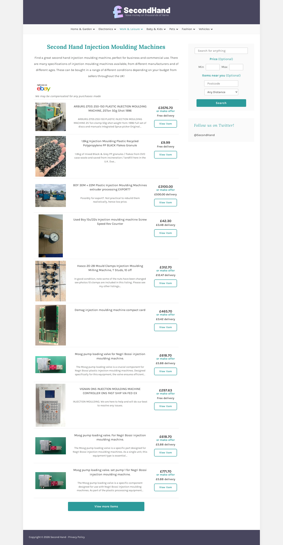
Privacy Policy (76, 537)
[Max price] (236, 67)
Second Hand (58, 537)
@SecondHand (204, 135)
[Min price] (213, 67)
